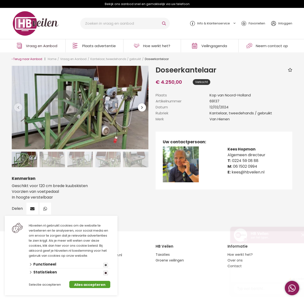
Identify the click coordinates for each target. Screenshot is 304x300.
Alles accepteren (89, 284)
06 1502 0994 (245, 166)
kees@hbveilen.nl (248, 172)
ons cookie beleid (84, 245)
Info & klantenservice (213, 23)
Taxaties (163, 254)
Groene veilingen (170, 260)
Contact (235, 266)
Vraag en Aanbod (41, 45)
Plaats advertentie (99, 45)
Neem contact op (272, 45)
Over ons (235, 260)
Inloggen (285, 23)
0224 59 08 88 (245, 160)
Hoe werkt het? (156, 45)
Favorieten (257, 23)
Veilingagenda (214, 45)
